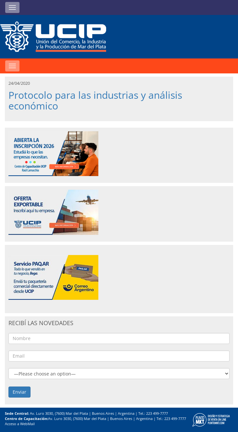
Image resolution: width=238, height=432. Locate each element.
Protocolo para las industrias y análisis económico (95, 100)
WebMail (27, 423)
